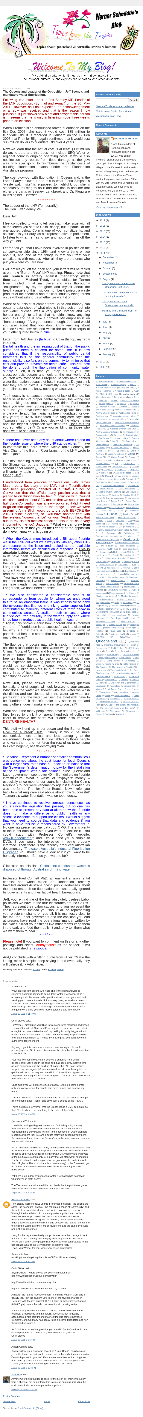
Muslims (132, 593)
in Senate (115, 555)
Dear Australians (127, 489)
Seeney (60, 969)
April (105, 338)
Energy (99, 498)
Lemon (120, 574)
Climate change (121, 476)
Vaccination (101, 686)
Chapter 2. (121, 470)
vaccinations (115, 686)
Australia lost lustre (127, 413)
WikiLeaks (100, 711)
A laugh (133, 385)
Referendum (101, 648)
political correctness (112, 628)
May (105, 332)
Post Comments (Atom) (30, 1408)
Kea (134, 565)
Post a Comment (12, 1396)
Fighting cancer (116, 508)
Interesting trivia (129, 555)
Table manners (129, 664)
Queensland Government (115, 645)
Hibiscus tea (104, 552)
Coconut (135, 476)
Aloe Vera (103, 400)
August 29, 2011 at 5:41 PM (23, 1262)
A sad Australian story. (126, 381)
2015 (103, 231)
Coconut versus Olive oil (110, 479)
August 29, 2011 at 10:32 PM (23, 1368)
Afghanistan (129, 394)
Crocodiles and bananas (113, 486)
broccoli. (111, 451)
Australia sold (102, 416)
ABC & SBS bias (109, 394)
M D (102, 577)
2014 (103, 236)
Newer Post (9, 1401)
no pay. (105, 606)
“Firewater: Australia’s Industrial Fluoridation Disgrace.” (46, 850)
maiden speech (118, 581)
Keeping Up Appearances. (107, 568)
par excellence (119, 615)
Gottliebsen (129, 533)
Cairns (131, 453)
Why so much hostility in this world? (117, 708)
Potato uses (115, 631)
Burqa (110, 454)
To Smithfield (119, 676)
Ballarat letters (132, 435)
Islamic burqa (102, 561)
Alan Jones (134, 397)
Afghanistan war (103, 397)
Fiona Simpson (132, 508)
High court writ (119, 552)
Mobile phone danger (109, 587)
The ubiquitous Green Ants (124, 673)
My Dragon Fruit (106, 599)
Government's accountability (109, 536)
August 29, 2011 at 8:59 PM (23, 1340)
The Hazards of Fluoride (122, 667)
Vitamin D (100, 689)
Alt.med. (114, 400)
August (107, 279)
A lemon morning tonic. (106, 388)
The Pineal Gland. (118, 670)
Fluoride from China (105, 517)
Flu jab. (120, 511)
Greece (131, 536)
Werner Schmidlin (125, 139)
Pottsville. (100, 634)
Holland (133, 552)
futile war (120, 521)
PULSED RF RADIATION (113, 637)
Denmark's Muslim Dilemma (108, 492)
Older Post (84, 1401)
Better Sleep (115, 441)
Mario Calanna (112, 584)
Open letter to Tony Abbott (107, 612)
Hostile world (101, 555)
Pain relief (101, 615)
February (108, 349)
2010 (103, 361)
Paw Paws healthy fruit (122, 618)
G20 (130, 521)
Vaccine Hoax (130, 686)
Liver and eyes (132, 574)
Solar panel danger (107, 658)
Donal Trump (102, 495)
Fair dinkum (118, 504)
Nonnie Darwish (119, 606)
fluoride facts (129, 514)
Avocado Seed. (102, 435)
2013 (103, 242)
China (108, 476)
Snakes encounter (131, 654)
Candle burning (103, 464)
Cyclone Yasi (133, 486)
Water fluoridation (122, 696)
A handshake (101, 385)
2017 (103, 220)
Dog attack (131, 492)
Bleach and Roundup (122, 444)
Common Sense (119, 482)
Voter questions (121, 692)
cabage (120, 454)
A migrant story (127, 388)
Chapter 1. (108, 470)
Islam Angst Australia (115, 558)
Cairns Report (117, 457)
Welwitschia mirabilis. (109, 702)
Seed (108, 651)
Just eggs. (123, 565)
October (107, 268)
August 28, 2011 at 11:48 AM (23, 1014)
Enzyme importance (115, 498)
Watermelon (115, 699)
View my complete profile (109, 207)
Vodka (136, 689)
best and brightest (120, 438)
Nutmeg (132, 606)
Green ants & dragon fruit (107, 539)
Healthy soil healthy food (107, 549)
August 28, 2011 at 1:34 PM (23, 1114)
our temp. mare (129, 612)
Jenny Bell (115, 561)
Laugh (119, 571)
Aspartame (134, 404)
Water (107, 696)
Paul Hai (16, 1374)
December (109, 257)
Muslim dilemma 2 (117, 593)
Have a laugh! (107, 546)
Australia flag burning (105, 413)
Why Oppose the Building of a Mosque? (121, 705)
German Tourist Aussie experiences (115, 106)
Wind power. (115, 711)
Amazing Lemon (106, 404)
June (106, 327)
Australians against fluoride (108, 432)
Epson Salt (116, 501)
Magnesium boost (116, 577)
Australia (123, 407)
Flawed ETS (105, 511)
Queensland (106, 641)
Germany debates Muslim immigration (112, 530)
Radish (133, 645)
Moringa (99, 590)
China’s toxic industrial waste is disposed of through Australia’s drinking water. (46, 867)
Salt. (122, 648)
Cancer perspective (127, 460)
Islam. (133, 558)
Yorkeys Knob (121, 714)
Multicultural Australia (117, 590)
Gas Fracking (112, 524)
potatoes (131, 631)
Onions (133, 609)
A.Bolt (136, 391)
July (105, 321)
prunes (133, 634)
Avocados (118, 435)
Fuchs (109, 521)
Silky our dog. (113, 654)
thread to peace (103, 676)
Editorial (115, 495)
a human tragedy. (118, 385)
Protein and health (117, 634)
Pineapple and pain (117, 625)
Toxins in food (111, 680)
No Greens (128, 603)
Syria (117, 664)
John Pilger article (131, 561)
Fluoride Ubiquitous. (127, 517)
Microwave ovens (131, 584)
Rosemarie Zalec (20, 1199)
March (106, 343)
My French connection (126, 599)
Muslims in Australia (130, 596)
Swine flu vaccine (103, 664)
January (107, 354)
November (109, 262)
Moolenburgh (130, 587)
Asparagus (121, 404)
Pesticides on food (105, 621)
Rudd (113, 648)
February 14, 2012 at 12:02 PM (24, 1389)
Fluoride (52, 969)
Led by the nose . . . (104, 574)
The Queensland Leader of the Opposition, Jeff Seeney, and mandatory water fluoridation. (46, 93)
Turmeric (135, 680)
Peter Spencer (128, 621)
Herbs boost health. (130, 549)
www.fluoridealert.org (18, 838)
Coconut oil (131, 479)
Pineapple (100, 625)
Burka (122, 451)
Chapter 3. (134, 470)
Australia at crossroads (125, 410)
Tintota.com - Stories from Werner (114, 111)
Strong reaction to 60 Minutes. (121, 661)
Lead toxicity (130, 571)
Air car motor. (120, 397)
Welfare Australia (131, 699)
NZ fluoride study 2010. (106, 609)
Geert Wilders (129, 524)
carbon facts (101, 467)
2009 (103, 367)
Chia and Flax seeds (121, 473)
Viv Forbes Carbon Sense (119, 689)
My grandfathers (103, 603)
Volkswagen (104, 692)
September (109, 273)
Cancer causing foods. (105, 460)
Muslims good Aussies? (106, 596)
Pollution (100, 631)
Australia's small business (112, 426)
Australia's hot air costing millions (111, 419)
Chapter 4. (104, 473)
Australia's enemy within (124, 416)
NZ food (123, 609)
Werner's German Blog (108, 116)
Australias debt (129, 432)
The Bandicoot (102, 667)
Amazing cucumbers (130, 400)
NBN (117, 603)
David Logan (106, 489)
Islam (98, 558)
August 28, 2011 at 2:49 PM (23, 1193)
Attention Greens (107, 407)
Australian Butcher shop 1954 (123, 429)
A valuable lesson (122, 391)
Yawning (108, 714)
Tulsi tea (124, 680)
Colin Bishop (101, 482)
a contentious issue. (104, 381)
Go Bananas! (108, 533)
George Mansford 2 (127, 527)
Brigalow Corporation (120, 448)
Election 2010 (130, 495)
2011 (103, 253)
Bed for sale (104, 438)
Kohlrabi (126, 568)
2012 (103, 247)
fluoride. (99, 521)
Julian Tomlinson (106, 565)
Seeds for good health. (125, 651)
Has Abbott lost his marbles (127, 543)
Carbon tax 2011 (119, 467)
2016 (103, 225)
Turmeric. (103, 683)
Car (116, 464)
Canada (132, 457)
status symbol (125, 658)
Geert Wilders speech (105, 527)
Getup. (136, 530)
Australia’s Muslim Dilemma (127, 422)
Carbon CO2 (129, 464)
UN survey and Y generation (123, 683)
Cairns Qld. (101, 457)
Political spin (130, 628)
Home (47, 1401)
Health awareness (127, 546)
